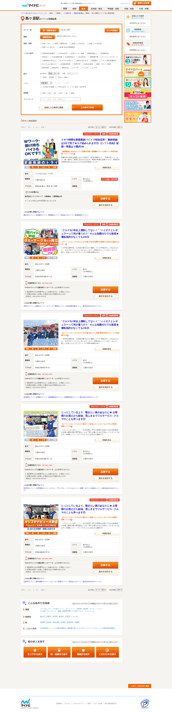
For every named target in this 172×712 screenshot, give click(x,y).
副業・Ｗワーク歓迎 (103, 64)
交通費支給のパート (71, 397)
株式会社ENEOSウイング (92, 306)
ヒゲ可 (94, 68)
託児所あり (83, 57)
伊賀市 (67, 616)
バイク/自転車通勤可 (108, 61)
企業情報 (59, 703)
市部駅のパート (41, 397)
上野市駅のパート (42, 488)
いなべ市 (74, 616)
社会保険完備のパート (74, 306)
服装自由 (65, 68)
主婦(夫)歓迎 (88, 64)
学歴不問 (77, 64)
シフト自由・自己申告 (78, 87)
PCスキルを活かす (66, 61)
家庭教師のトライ (81, 215)
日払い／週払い (63, 77)
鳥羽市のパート (29, 488)
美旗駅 (77, 622)
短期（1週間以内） (61, 44)
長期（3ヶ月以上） (49, 47)
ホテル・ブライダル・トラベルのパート (64, 488)
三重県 (57, 13)
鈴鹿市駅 (70, 622)
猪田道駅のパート (42, 581)
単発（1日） (46, 44)
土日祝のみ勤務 (48, 87)
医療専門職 (66, 611)
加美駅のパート (41, 215)
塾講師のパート (54, 215)
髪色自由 (45, 68)
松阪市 (48, 616)
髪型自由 (55, 68)
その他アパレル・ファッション (83, 611)
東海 (51, 13)
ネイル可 (85, 68)
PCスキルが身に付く (49, 64)
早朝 (44, 93)
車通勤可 (94, 61)
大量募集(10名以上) (49, 61)
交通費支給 (105, 53)
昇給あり (45, 57)
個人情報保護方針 (111, 703)
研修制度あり (92, 53)
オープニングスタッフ (110, 57)
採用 (88, 703)
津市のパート (28, 306)
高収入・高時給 (48, 77)
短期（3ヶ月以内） (96, 44)
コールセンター (45, 609)
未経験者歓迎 (65, 64)
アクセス (67, 703)
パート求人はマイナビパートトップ (34, 13)
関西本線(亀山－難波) (81, 13)
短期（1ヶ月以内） (79, 44)
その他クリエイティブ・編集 (50, 611)
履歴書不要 (94, 57)
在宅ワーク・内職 (77, 53)
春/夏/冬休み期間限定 (67, 47)
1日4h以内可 (63, 53)
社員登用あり (70, 57)
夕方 (60, 93)
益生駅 (48, 622)
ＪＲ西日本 (67, 13)
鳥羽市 (55, 616)
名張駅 (62, 622)
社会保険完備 (57, 57)
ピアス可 (75, 68)
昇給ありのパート (67, 215)
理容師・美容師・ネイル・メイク (89, 609)
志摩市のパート (29, 581)
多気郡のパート (29, 397)
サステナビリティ (79, 703)
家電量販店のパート (55, 397)
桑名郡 (61, 616)
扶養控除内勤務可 (48, 53)
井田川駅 (56, 622)
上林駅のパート (40, 306)
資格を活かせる (82, 61)
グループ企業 (97, 703)
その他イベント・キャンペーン (64, 609)
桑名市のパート (29, 215)
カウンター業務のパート (55, 306)
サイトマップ (125, 3)
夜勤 (72, 93)
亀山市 (42, 616)
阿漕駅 (42, 622)
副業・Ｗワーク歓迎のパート (90, 488)
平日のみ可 (62, 87)
